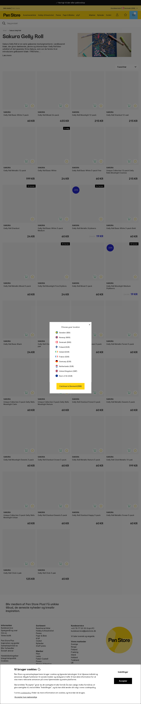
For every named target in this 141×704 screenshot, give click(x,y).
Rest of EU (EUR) (64, 376)
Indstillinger (123, 672)
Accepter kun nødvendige (26, 697)
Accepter (123, 681)
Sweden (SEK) (63, 333)
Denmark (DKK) (63, 342)
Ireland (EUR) (62, 352)
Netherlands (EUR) (65, 366)
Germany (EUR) (63, 361)
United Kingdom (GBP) (66, 371)
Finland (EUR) (63, 347)
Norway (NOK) (63, 337)
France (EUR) (62, 357)
